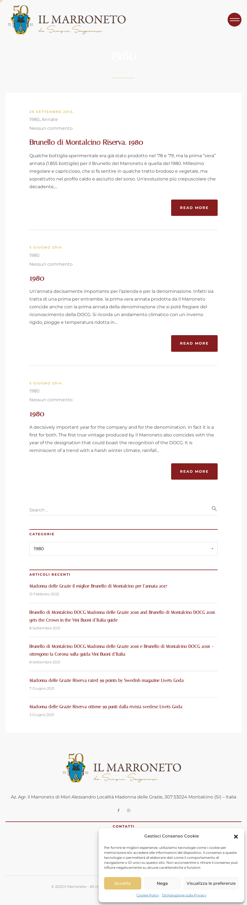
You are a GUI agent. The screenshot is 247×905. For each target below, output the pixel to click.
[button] (236, 836)
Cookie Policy (148, 895)
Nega (162, 883)
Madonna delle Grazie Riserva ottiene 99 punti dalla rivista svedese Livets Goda (105, 706)
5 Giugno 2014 (45, 247)
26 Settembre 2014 (51, 112)
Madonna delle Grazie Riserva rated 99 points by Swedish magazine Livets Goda (106, 680)
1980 (34, 119)
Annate (50, 119)
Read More (194, 207)
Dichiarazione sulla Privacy (184, 895)
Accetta (122, 883)
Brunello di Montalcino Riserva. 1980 (86, 142)
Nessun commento (51, 128)
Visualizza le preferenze (211, 883)
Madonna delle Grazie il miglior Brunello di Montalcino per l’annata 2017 (98, 586)
